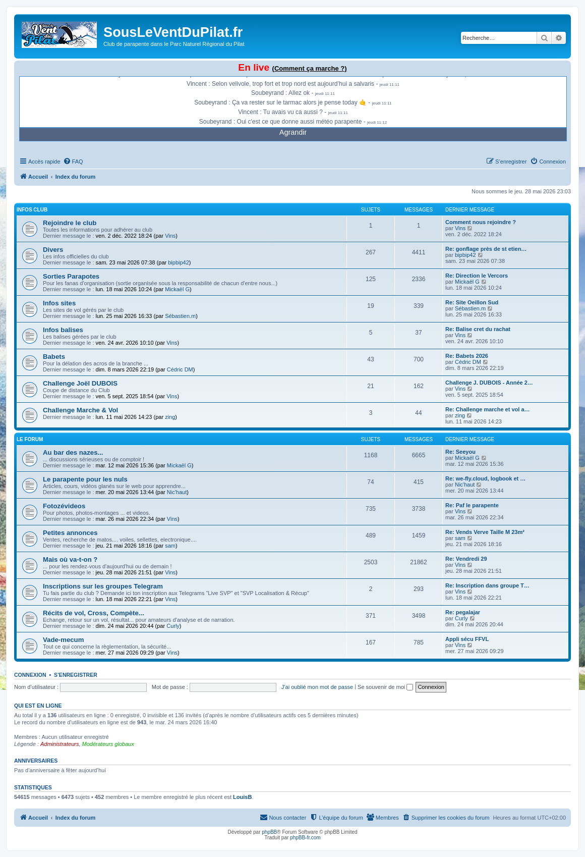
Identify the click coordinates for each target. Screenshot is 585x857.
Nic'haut (177, 492)
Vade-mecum (63, 640)
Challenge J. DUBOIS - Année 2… (489, 383)
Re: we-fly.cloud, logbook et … (485, 478)
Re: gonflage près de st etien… (485, 249)
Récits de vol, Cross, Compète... (93, 613)
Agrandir (293, 132)
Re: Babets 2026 (466, 356)
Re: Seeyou (460, 452)
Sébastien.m (180, 316)
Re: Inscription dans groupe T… (487, 585)
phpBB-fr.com (305, 837)
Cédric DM (180, 369)
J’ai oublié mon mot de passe (317, 687)
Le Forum (30, 439)
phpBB (269, 832)
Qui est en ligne (38, 706)
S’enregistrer (75, 675)
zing (170, 417)
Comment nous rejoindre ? (480, 222)
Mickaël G (177, 289)
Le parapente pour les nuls (85, 479)
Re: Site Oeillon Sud (471, 302)
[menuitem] (73, 161)
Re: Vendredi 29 (466, 559)
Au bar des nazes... (73, 452)
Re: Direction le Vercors (476, 276)
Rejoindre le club (69, 223)
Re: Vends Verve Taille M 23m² (484, 532)
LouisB (242, 797)
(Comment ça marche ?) (309, 68)
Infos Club (32, 209)
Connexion (30, 675)
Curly (173, 626)
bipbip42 (178, 262)
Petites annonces (70, 533)
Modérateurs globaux (108, 744)
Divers (53, 249)
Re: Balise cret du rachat (477, 329)
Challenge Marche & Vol (80, 410)
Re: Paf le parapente (472, 505)
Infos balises (63, 330)
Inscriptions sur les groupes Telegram (103, 586)
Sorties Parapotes (71, 276)
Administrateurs (59, 744)
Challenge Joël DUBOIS (80, 383)
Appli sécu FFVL (467, 639)
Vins (170, 236)
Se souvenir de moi (385, 687)
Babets (54, 356)
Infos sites (59, 303)
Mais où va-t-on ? (70, 559)
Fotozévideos (64, 506)
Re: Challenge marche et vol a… (487, 409)
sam (170, 546)
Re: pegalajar (462, 612)
